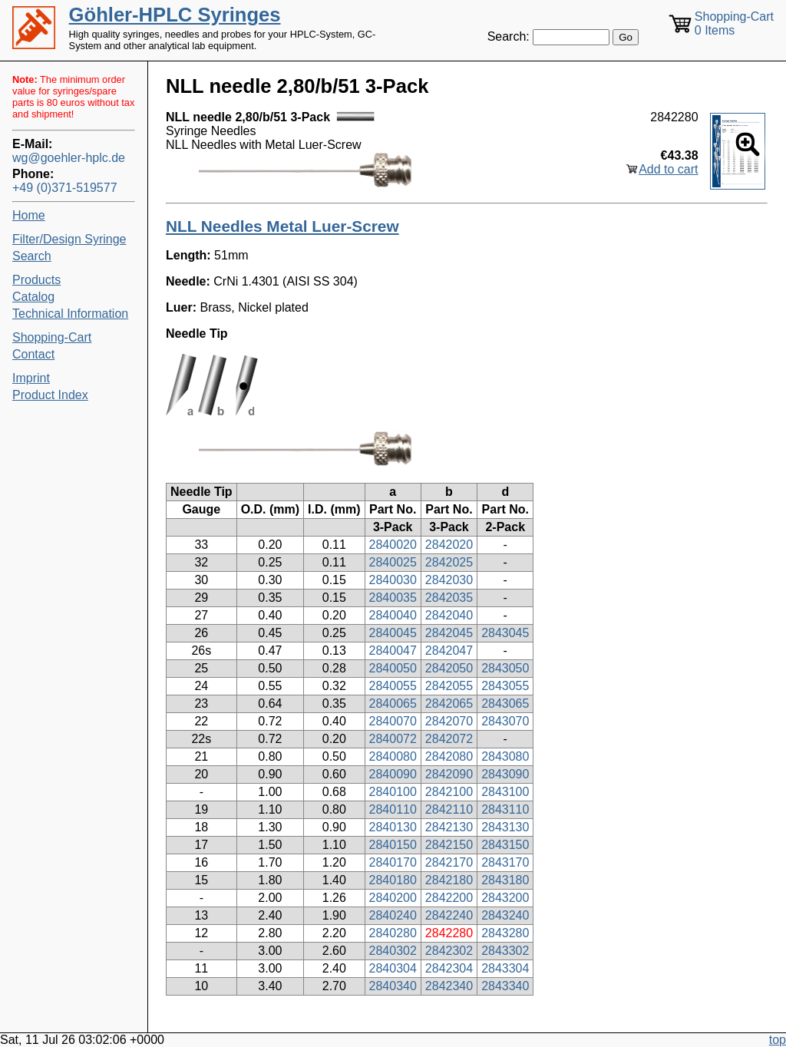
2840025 (393, 562)
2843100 (505, 791)
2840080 (393, 756)
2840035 (393, 597)
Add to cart (668, 169)
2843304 (505, 968)
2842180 (449, 880)
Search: (508, 36)
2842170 (449, 862)
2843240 (505, 915)
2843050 (505, 668)
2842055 (449, 685)
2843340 (505, 986)
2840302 (393, 950)
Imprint (31, 378)
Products (36, 279)
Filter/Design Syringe (69, 239)
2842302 (449, 950)
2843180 (505, 880)
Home (28, 215)
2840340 (393, 986)
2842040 (449, 615)
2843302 (505, 950)
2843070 (505, 721)
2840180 (393, 880)
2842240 (449, 915)
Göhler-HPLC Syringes (175, 14)
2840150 (393, 844)
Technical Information (70, 313)
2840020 (393, 544)
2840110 (393, 809)
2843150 (505, 844)
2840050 (393, 668)
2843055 (505, 685)
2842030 (449, 579)
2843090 (505, 774)
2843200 (505, 897)
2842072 (449, 738)
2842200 (449, 897)
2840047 (393, 650)
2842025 (449, 562)
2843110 (505, 809)
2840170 (393, 862)
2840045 (393, 632)
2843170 (505, 862)
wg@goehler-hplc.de (68, 157)
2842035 (449, 597)
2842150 (449, 844)
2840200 (393, 897)
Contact (33, 354)
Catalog (33, 296)
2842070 (449, 721)
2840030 (393, 579)
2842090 (449, 774)
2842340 (449, 986)
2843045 (505, 632)
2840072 (393, 738)
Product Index (50, 394)
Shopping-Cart (51, 337)
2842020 (449, 544)
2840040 (393, 615)
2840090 (393, 774)
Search (31, 256)
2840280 (393, 933)
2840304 (393, 968)
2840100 (393, 791)
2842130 (449, 827)
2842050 (449, 668)
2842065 (449, 703)
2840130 (393, 827)
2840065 (393, 703)
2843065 (505, 703)
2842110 (449, 809)
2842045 (449, 632)
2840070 (393, 721)
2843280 (505, 933)
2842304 (449, 968)
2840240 (393, 915)
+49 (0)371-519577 (64, 187)
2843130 (505, 827)
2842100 (449, 791)
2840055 (393, 685)
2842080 (449, 756)
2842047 (449, 650)
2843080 (505, 756)
